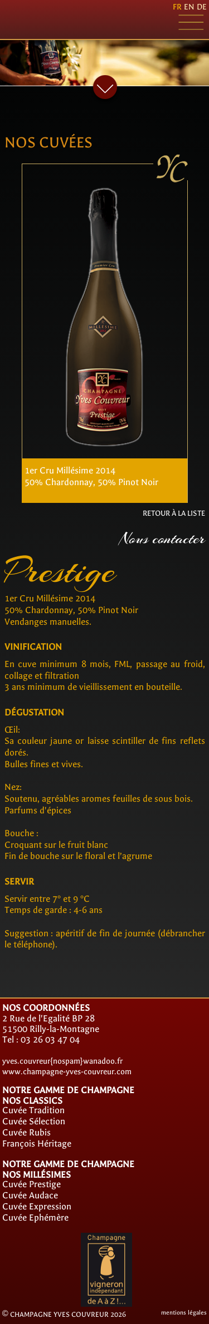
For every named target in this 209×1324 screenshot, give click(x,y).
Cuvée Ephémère (35, 1217)
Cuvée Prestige (31, 1184)
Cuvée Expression (36, 1206)
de (202, 7)
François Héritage (36, 1143)
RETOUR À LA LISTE (174, 513)
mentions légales (184, 1312)
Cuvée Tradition (33, 1110)
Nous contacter (162, 539)
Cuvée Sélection (33, 1121)
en (189, 7)
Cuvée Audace (30, 1195)
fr (177, 7)
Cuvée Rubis (26, 1132)
